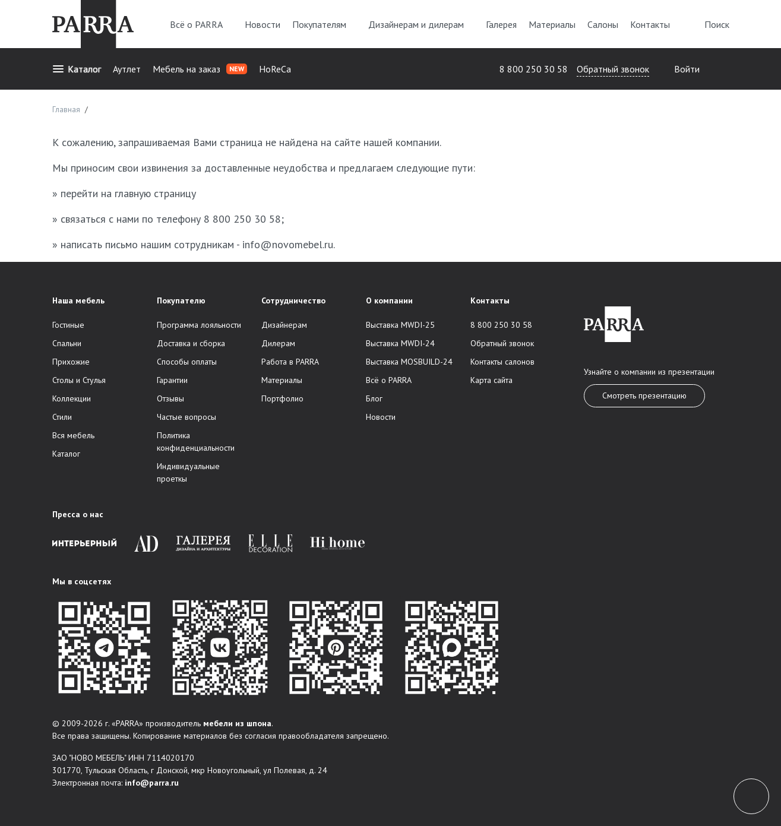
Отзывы (170, 398)
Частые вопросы (186, 417)
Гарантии (172, 380)
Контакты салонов (502, 361)
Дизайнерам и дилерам (421, 24)
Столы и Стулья (79, 380)
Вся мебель (73, 435)
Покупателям (324, 24)
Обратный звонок (613, 69)
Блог (374, 398)
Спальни (66, 343)
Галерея (501, 24)
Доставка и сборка (191, 343)
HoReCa (275, 69)
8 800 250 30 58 (533, 69)
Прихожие (71, 361)
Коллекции (71, 398)
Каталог (76, 69)
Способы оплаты (187, 361)
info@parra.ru (152, 782)
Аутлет (127, 69)
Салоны (602, 24)
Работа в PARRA (290, 361)
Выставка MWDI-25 (400, 324)
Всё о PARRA (201, 24)
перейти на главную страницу (128, 193)
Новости (262, 24)
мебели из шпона (237, 723)
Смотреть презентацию (644, 395)
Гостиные (68, 324)
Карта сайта (491, 380)
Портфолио (282, 398)
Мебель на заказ (200, 69)
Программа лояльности (199, 324)
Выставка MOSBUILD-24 (409, 361)
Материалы (552, 24)
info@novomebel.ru (287, 244)
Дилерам (278, 343)
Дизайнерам (284, 324)
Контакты (650, 24)
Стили (62, 417)
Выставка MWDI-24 (400, 343)
